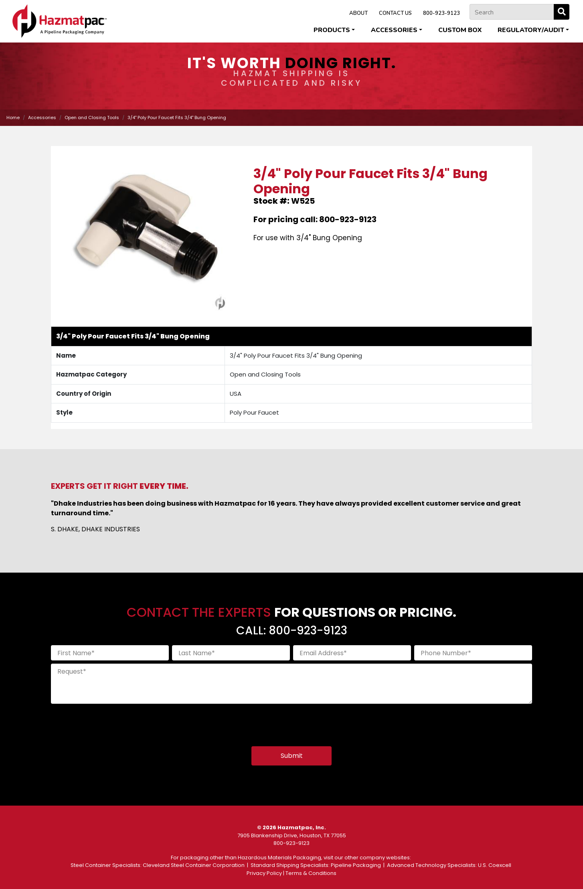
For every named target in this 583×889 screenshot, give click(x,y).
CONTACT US (395, 13)
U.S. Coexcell (494, 865)
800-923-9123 (441, 13)
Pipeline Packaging (356, 865)
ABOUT (358, 13)
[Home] (59, 21)
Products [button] (332, 30)
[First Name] (110, 652)
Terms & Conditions (310, 873)
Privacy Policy (264, 873)
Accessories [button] (394, 30)
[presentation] (112, 722)
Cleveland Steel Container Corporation (194, 865)
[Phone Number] (473, 652)
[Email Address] (352, 652)
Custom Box (460, 30)
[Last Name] (231, 652)
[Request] (291, 684)
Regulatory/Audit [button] (531, 30)
